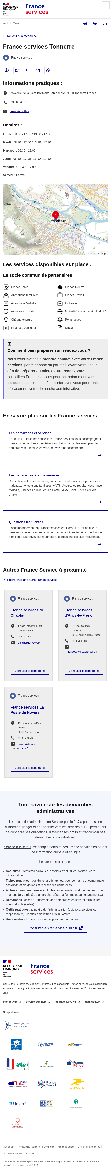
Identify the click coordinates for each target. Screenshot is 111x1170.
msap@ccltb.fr (19, 111)
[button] (55, 215)
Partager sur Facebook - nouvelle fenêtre (6, 70)
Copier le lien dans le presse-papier (48, 70)
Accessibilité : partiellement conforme (36, 1147)
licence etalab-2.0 (27, 1165)
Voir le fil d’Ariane (11, 23)
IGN (98, 253)
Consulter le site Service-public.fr (52, 928)
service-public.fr (36, 1001)
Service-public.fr (64, 822)
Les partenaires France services (34, 475)
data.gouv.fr (92, 1001)
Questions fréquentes (26, 522)
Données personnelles (89, 1147)
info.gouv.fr (10, 1001)
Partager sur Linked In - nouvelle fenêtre (27, 70)
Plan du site (9, 1147)
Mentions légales (66, 1147)
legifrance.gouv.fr (66, 1001)
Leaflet (89, 253)
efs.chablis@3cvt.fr (29, 642)
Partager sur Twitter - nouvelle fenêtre (17, 70)
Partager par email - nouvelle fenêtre (37, 70)
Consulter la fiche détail (30, 670)
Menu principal (106, 5)
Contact (30, 1153)
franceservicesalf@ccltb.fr (82, 651)
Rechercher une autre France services (32, 579)
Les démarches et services (30, 433)
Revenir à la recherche (22, 36)
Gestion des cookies (13, 1153)
